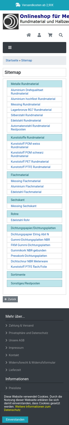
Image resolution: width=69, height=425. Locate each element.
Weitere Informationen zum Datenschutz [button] (27, 408)
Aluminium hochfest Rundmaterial (33, 99)
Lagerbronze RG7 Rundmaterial (31, 110)
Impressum (15, 348)
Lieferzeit (13, 370)
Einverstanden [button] (15, 419)
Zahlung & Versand (19, 325)
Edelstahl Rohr (20, 220)
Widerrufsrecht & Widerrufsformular (30, 362)
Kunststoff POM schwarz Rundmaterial (27, 154)
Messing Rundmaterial (25, 104)
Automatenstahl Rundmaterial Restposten (30, 127)
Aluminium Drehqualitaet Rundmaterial (27, 91)
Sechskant (17, 200)
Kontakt (12, 355)
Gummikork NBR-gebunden (28, 250)
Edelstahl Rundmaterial (26, 120)
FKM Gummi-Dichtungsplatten (30, 245)
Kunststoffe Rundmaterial (27, 137)
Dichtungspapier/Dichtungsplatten (33, 228)
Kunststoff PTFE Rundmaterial (30, 167)
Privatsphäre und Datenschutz (27, 333)
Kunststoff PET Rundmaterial (30, 161)
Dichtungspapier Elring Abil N (30, 234)
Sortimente (18, 274)
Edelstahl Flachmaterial (26, 192)
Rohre (15, 214)
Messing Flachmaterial (26, 181)
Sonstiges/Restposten (25, 283)
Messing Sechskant (23, 206)
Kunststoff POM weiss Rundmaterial (25, 145)
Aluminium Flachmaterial (27, 186)
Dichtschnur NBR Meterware (29, 261)
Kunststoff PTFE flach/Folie (29, 266)
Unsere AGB (15, 340)
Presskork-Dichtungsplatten (29, 256)
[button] (39, 35)
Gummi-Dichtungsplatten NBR (30, 239)
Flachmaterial (20, 175)
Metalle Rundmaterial (25, 84)
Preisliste (13, 388)
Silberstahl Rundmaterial (27, 115)
